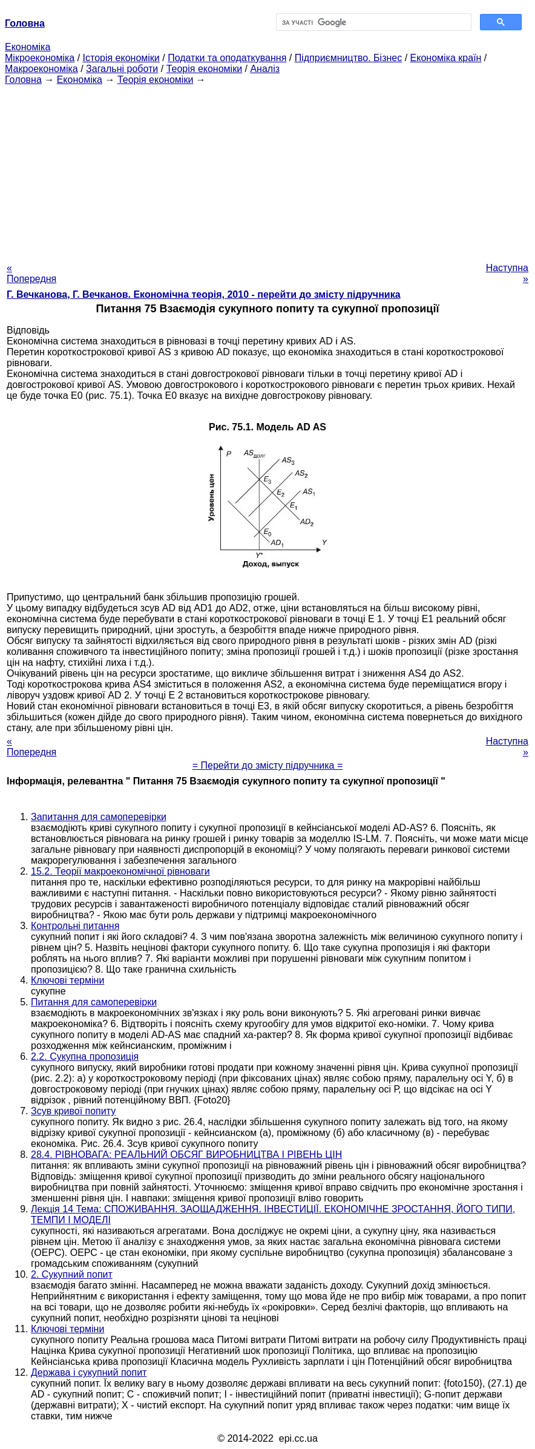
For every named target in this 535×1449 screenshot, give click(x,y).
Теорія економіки (204, 69)
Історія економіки (121, 58)
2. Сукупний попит (72, 1274)
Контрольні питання (75, 926)
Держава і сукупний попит (88, 1372)
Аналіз (265, 69)
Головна (23, 79)
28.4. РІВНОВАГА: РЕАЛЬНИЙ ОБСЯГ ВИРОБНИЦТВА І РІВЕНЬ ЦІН (186, 1154)
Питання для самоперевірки (94, 1002)
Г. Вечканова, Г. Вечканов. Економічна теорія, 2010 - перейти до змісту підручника (204, 294)
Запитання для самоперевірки (98, 817)
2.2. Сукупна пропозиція (85, 1056)
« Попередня (31, 273)
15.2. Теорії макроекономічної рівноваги (120, 871)
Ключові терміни (67, 980)
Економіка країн (446, 58)
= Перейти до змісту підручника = (267, 765)
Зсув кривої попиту (73, 1111)
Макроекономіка (41, 69)
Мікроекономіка (39, 58)
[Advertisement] (267, 170)
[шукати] (372, 22)
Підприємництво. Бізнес (348, 58)
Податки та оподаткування (227, 58)
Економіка (27, 47)
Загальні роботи (122, 69)
